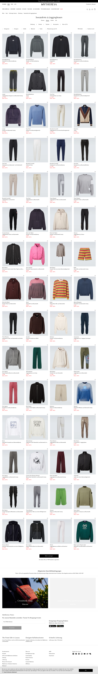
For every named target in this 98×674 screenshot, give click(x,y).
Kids (12, 4)
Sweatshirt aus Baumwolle (32, 303)
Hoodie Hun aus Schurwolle (56, 373)
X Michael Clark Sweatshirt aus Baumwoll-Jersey (37, 442)
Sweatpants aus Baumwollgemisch (82, 95)
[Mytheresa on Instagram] (82, 654)
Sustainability (29, 655)
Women (4, 4)
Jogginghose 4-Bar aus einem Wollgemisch (36, 511)
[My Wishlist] (92, 9)
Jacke (27, 95)
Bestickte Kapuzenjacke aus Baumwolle (35, 269)
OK (86, 670)
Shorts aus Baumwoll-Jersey (56, 511)
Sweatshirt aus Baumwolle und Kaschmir (83, 546)
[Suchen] (87, 9)
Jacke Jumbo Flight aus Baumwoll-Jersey (35, 407)
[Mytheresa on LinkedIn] (73, 654)
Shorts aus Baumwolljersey (56, 407)
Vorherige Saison (13, 13)
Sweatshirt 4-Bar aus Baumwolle (81, 199)
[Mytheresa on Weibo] (87, 654)
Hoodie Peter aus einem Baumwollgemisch (60, 269)
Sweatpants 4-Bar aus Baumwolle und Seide (12, 338)
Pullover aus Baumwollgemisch (33, 130)
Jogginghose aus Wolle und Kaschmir (58, 546)
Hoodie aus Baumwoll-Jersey (9, 130)
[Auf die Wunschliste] (23, 32)
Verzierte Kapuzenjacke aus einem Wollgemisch (13, 546)
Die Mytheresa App (30, 653)
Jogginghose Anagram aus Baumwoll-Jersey (12, 95)
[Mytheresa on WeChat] (90, 654)
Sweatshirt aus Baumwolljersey (9, 61)
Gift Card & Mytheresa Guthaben (9, 655)
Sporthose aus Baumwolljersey (9, 407)
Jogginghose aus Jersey (31, 373)
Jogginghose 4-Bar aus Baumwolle (58, 199)
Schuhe (40, 24)
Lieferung (4, 659)
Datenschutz (52, 653)
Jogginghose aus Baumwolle (32, 199)
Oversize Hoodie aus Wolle (32, 338)
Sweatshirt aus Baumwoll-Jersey (81, 303)
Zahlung (4, 657)
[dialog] (49, 670)
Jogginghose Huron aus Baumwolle (10, 234)
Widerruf (4, 665)
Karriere (27, 659)
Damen (42, 20)
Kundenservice (5, 651)
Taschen (47, 24)
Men (8, 4)
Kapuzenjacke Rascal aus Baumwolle (10, 373)
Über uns (28, 651)
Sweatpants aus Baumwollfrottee (81, 165)
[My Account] (90, 9)
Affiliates (28, 663)
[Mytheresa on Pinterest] (79, 654)
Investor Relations (30, 661)
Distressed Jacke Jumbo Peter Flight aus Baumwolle (14, 269)
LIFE (15, 4)
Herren (47, 20)
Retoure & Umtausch (7, 661)
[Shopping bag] (95, 9)
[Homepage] (49, 4)
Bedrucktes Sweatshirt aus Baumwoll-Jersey (36, 477)
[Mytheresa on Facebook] (76, 654)
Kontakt (4, 653)
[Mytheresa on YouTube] (85, 654)
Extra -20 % (65, 24)
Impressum (51, 655)
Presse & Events (29, 657)
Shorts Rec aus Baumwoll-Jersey (81, 269)
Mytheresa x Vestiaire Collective (9, 663)
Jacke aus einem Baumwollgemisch (82, 477)
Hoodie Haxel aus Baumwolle (9, 303)
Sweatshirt (52, 61)
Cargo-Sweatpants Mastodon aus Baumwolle (12, 511)
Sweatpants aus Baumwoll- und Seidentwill (12, 165)
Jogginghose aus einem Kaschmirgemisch (59, 130)
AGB (50, 651)
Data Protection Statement (10, 672)
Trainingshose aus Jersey (55, 95)
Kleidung (20, 13)
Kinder (52, 20)
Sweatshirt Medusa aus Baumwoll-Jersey (83, 407)
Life (56, 20)
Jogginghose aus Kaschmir (8, 199)
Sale (7, 13)
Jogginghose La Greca (79, 234)
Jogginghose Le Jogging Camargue (82, 338)
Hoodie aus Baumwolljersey (32, 61)
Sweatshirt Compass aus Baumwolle (82, 511)
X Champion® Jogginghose (80, 442)
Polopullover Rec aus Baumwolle (57, 303)
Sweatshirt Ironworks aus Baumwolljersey (11, 442)
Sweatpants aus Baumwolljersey (81, 61)
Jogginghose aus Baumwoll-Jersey (10, 477)
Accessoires (56, 24)
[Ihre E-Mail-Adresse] (23, 622)
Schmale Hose (29, 165)
